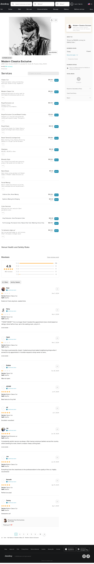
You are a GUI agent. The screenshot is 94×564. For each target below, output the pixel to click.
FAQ (18, 549)
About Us (11, 549)
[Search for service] (43, 73)
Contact (58, 549)
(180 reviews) (8, 66)
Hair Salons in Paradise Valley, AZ (15, 537)
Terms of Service (35, 549)
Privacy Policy (25, 549)
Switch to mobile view (47, 560)
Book (56, 80)
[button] (21, 4)
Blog (6, 549)
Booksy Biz (51, 549)
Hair (5, 537)
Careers (43, 549)
